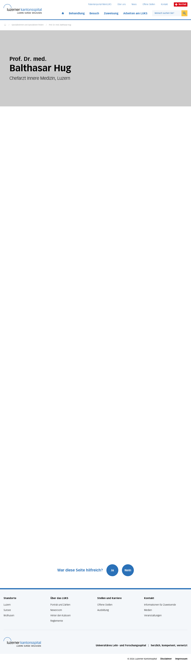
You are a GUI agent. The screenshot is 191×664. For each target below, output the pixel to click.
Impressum (181, 659)
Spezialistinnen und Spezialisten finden (28, 25)
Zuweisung (111, 13)
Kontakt (164, 4)
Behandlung (77, 13)
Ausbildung (103, 610)
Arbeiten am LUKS (135, 13)
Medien (148, 610)
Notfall (180, 4)
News (134, 4)
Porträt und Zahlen (60, 604)
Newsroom (56, 610)
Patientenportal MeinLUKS (99, 4)
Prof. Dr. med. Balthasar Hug (60, 25)
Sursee (7, 610)
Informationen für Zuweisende (160, 604)
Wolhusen (9, 615)
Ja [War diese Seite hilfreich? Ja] (112, 570)
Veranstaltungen (153, 615)
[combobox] (166, 13)
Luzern (7, 604)
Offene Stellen (149, 4)
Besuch (94, 13)
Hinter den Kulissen (60, 615)
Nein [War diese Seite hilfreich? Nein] (128, 570)
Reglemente (56, 620)
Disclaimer (166, 659)
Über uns (121, 4)
